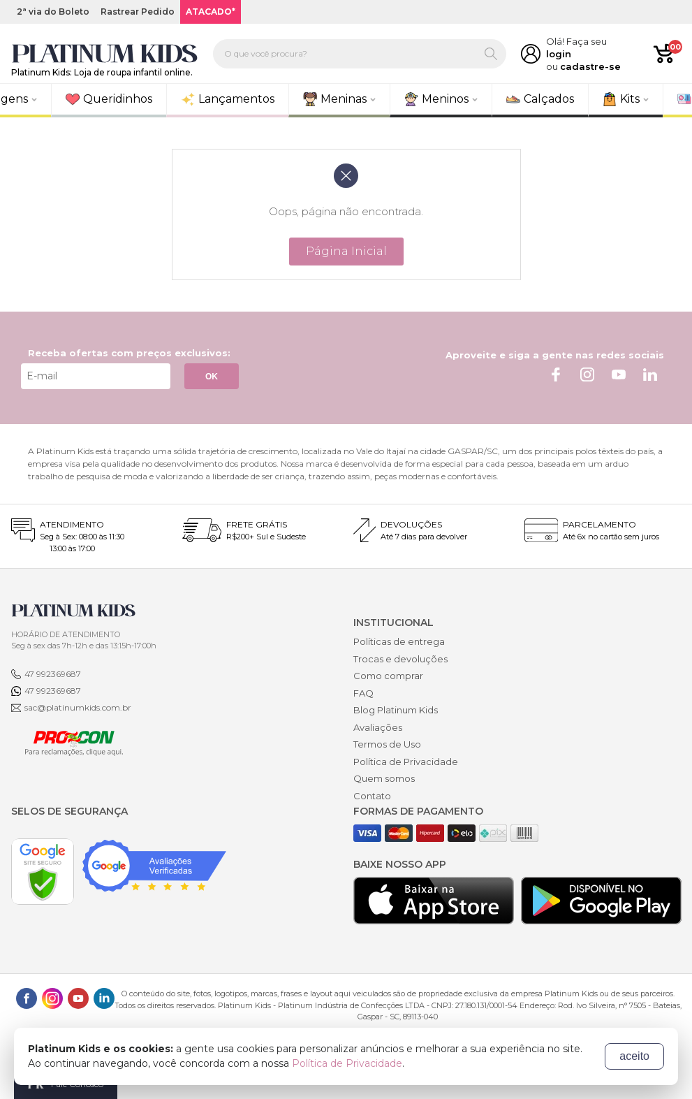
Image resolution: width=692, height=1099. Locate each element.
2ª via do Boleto (53, 11)
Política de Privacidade (405, 761)
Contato (372, 795)
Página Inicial (346, 251)
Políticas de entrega (399, 641)
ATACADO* (210, 11)
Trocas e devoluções (400, 658)
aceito (634, 1056)
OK (211, 376)
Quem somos (384, 778)
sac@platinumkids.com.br (77, 707)
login (558, 53)
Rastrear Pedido (138, 11)
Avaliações (377, 727)
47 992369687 (52, 674)
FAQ (363, 693)
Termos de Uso (387, 744)
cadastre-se (590, 66)
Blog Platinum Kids (395, 709)
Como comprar (388, 675)
